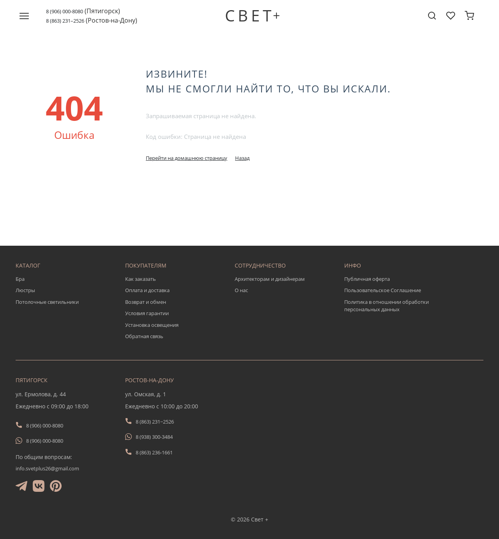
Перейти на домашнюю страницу (186, 157)
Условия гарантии (147, 313)
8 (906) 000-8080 (64, 11)
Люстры (25, 290)
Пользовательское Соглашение (382, 290)
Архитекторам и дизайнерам (270, 278)
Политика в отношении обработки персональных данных (386, 305)
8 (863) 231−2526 (155, 421)
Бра (20, 278)
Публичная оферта (367, 278)
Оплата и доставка (147, 290)
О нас (241, 290)
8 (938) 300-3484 (154, 436)
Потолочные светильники (47, 301)
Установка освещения (152, 324)
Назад (242, 157)
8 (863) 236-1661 (154, 452)
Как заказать (140, 278)
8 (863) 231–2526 (65, 20)
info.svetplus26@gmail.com (47, 468)
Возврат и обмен (145, 301)
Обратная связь (144, 336)
